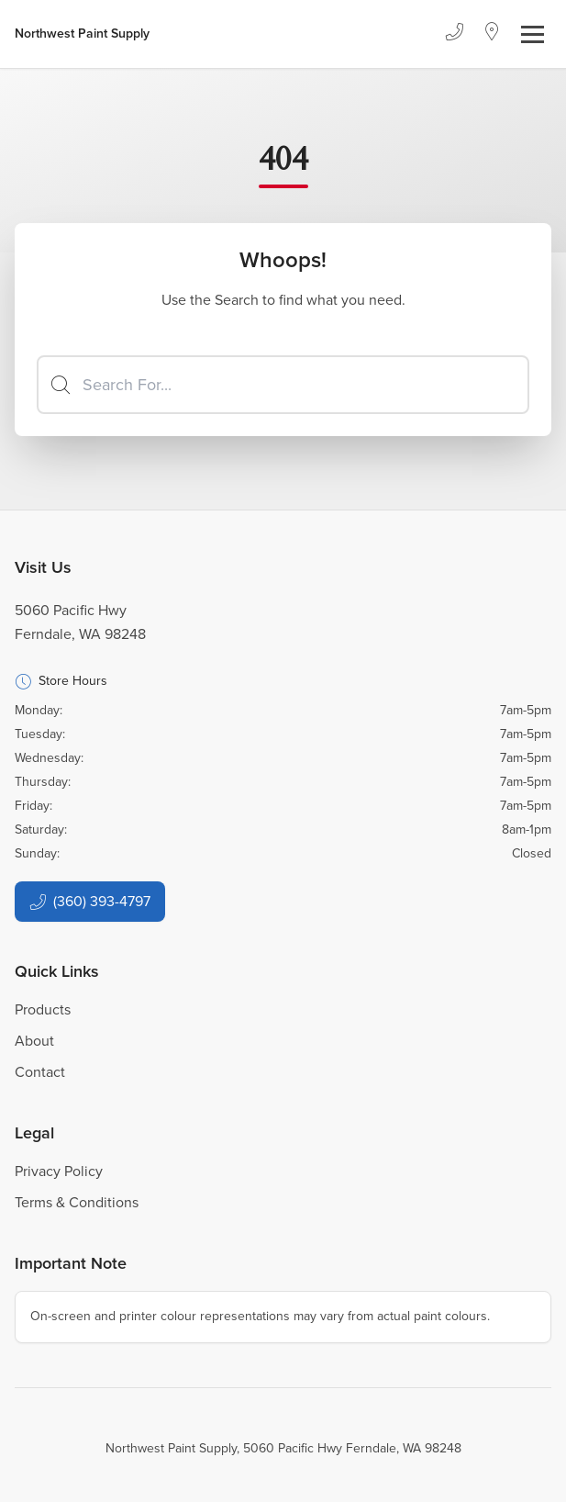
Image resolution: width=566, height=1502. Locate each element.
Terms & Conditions (77, 1202)
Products (43, 1009)
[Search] (283, 384)
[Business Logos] (82, 34)
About (34, 1040)
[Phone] (454, 34)
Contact (40, 1071)
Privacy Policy (59, 1171)
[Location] (492, 34)
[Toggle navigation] (532, 34)
